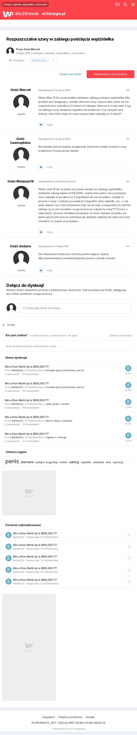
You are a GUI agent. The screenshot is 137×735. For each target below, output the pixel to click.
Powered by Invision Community (68, 728)
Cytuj (49, 124)
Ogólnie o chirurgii (56, 437)
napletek (86, 462)
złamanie (27, 462)
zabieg (74, 462)
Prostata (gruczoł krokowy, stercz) (65, 370)
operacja (118, 462)
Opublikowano (54, 90)
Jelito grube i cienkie (57, 403)
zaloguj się (119, 289)
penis (12, 461)
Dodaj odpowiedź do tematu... (42, 308)
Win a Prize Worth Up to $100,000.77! (27, 366)
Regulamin (49, 717)
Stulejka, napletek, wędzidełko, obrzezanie (59, 53)
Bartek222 (17, 370)
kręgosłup (52, 462)
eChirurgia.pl (53, 14)
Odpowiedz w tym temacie (110, 74)
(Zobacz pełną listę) (120, 335)
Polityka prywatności (70, 717)
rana (108, 462)
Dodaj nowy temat (70, 74)
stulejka (39, 462)
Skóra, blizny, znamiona (59, 420)
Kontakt (90, 717)
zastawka (98, 462)
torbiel (63, 462)
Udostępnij (16, 60)
